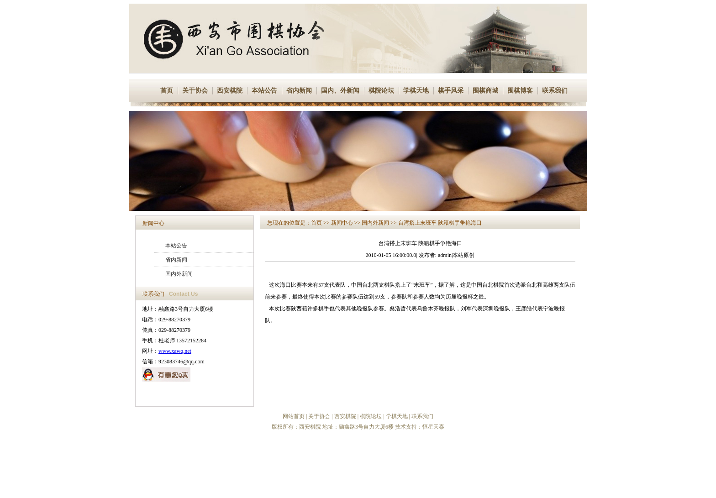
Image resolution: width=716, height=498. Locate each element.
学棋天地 (416, 90)
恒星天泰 (433, 427)
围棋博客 (520, 90)
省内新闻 (299, 90)
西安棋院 (229, 90)
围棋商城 (485, 90)
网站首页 (294, 416)
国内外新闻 (179, 274)
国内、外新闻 (340, 90)
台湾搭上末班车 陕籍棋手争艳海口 (440, 223)
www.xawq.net (174, 351)
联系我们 (555, 90)
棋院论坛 (381, 90)
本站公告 (264, 90)
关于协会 (195, 90)
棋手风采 (450, 90)
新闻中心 (153, 223)
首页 (166, 90)
